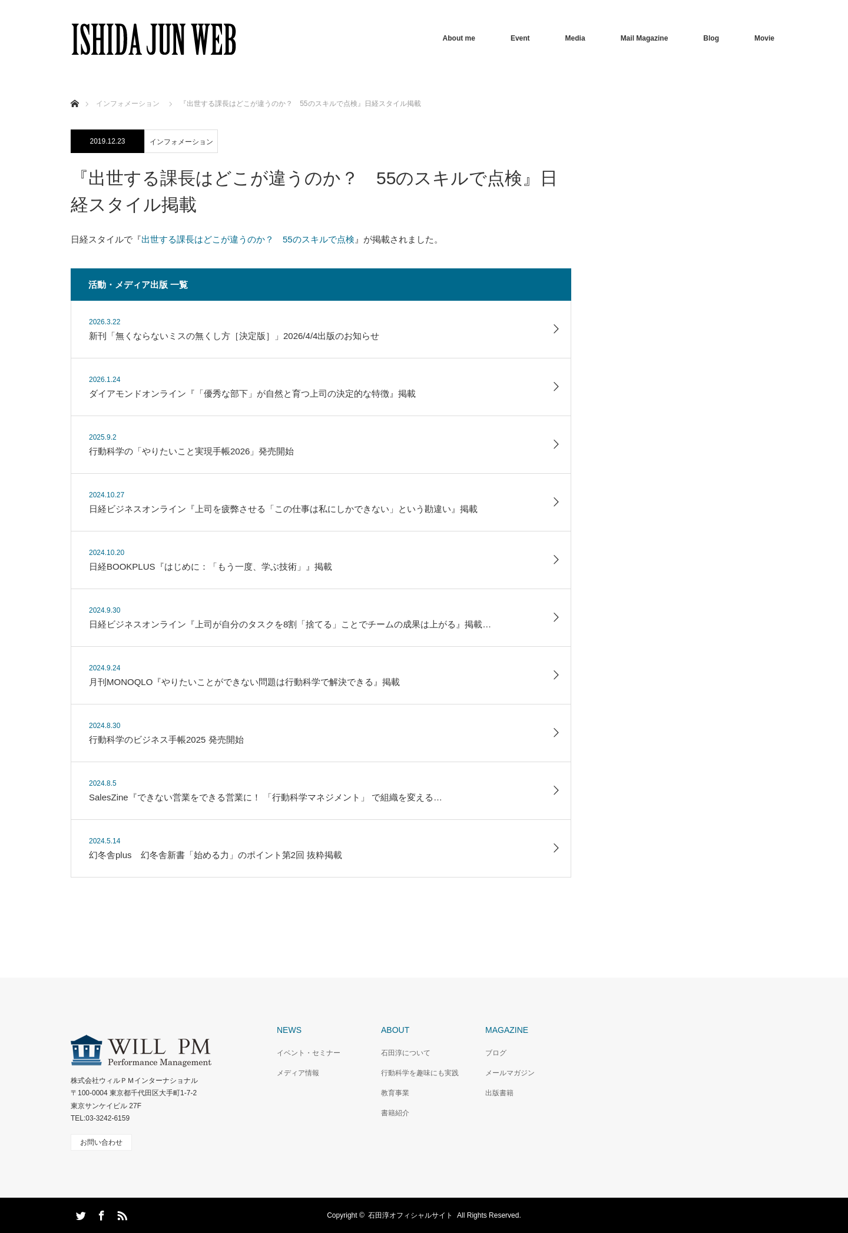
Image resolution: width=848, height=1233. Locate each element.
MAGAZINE (506, 1030)
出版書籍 (499, 1093)
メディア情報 (298, 1073)
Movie (764, 38)
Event (520, 38)
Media (575, 38)
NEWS (289, 1030)
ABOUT (395, 1030)
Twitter (79, 1213)
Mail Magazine (644, 38)
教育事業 (395, 1093)
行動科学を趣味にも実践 (420, 1073)
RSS (121, 1213)
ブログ (495, 1053)
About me (459, 38)
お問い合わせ (101, 1142)
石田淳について (405, 1053)
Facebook (100, 1213)
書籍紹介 (395, 1113)
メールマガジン (510, 1073)
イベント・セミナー (308, 1053)
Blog (711, 38)
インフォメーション (181, 142)
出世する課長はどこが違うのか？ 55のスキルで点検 (248, 239)
